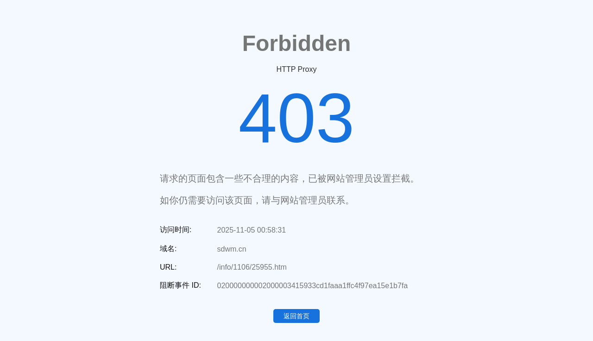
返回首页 (296, 316)
